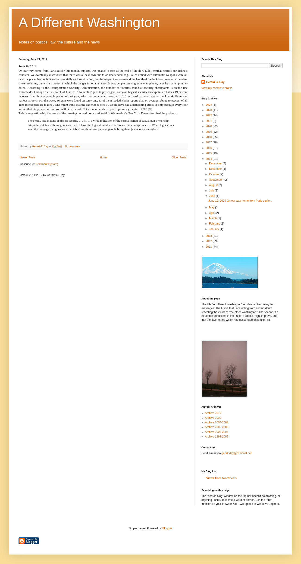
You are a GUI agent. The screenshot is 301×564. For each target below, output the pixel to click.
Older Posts (179, 157)
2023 (209, 110)
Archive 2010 (213, 413)
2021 (209, 121)
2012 (209, 241)
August (214, 185)
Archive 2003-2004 (216, 432)
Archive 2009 (213, 417)
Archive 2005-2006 (216, 427)
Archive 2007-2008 (216, 422)
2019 (209, 131)
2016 (209, 148)
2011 (209, 246)
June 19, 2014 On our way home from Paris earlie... (240, 200)
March (213, 218)
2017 (209, 142)
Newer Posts (27, 157)
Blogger (167, 528)
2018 (209, 137)
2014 (209, 158)
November (216, 168)
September (216, 179)
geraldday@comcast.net (237, 453)
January (214, 229)
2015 (209, 153)
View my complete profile (216, 88)
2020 (209, 126)
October (214, 174)
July (212, 190)
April (212, 213)
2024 (209, 104)
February (215, 223)
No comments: (73, 146)
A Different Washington (89, 22)
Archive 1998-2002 (216, 436)
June (212, 195)
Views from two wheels (221, 478)
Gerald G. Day (215, 82)
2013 (209, 235)
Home (103, 157)
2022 (209, 115)
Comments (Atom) (46, 164)
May (212, 207)
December (216, 163)
